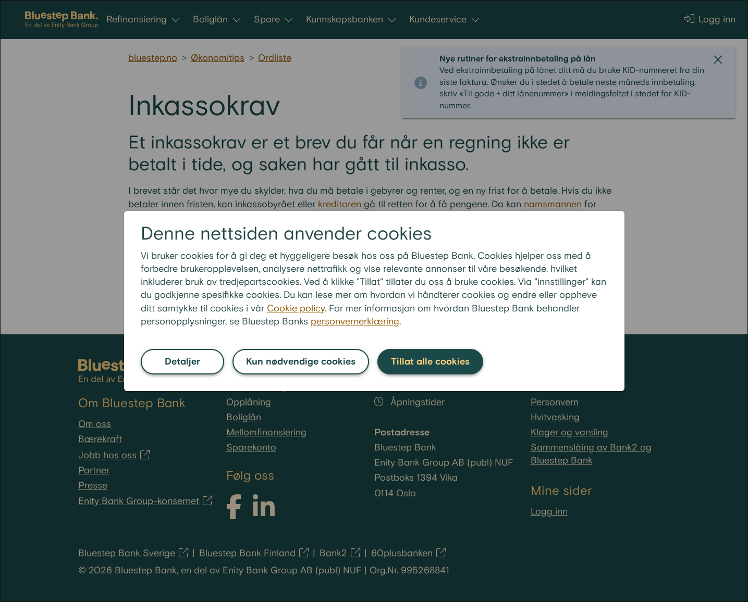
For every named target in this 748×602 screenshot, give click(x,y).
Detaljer (182, 362)
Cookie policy (296, 309)
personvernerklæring (355, 322)
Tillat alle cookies (430, 362)
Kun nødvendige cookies (300, 362)
